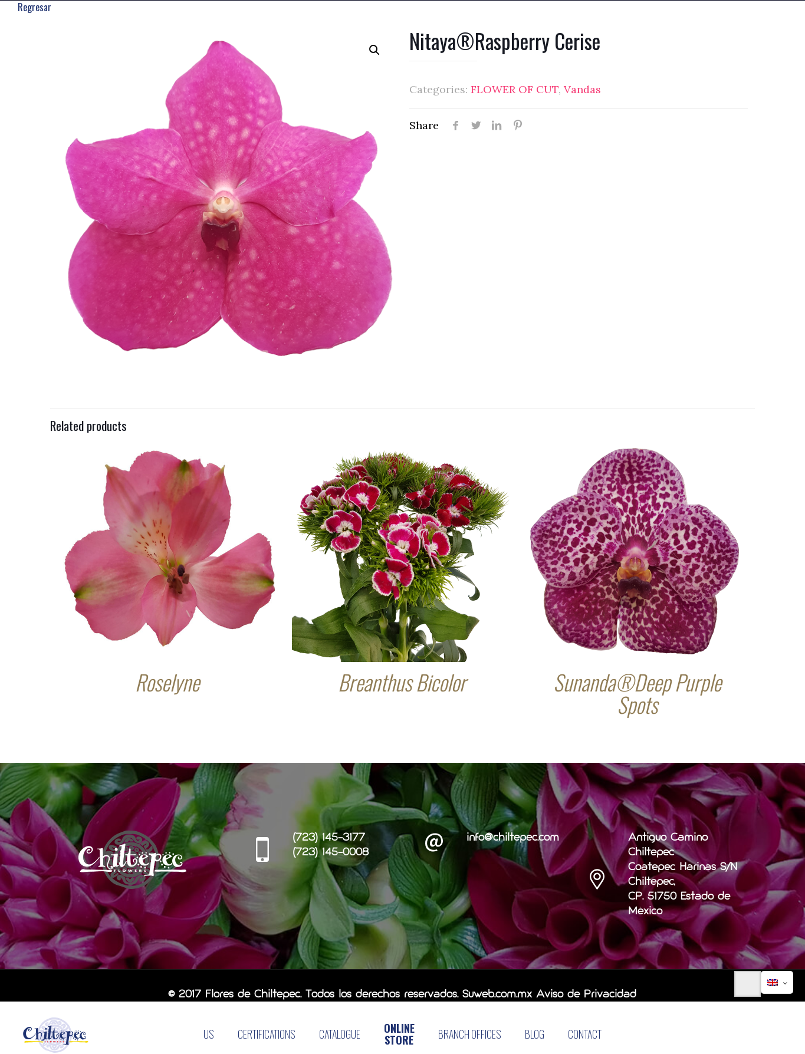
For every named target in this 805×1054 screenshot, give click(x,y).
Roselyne (167, 683)
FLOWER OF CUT (514, 90)
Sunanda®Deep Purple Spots (637, 694)
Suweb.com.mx (497, 996)
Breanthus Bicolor (402, 683)
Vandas (582, 90)
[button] (374, 51)
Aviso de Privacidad (586, 996)
